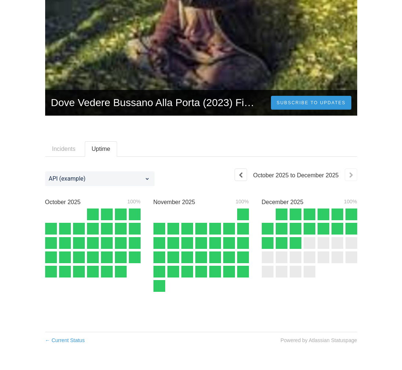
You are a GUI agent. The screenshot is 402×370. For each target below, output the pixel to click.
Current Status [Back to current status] (65, 340)
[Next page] (351, 174)
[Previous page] (241, 174)
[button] (311, 103)
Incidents (64, 149)
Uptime (101, 149)
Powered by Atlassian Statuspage (318, 340)
